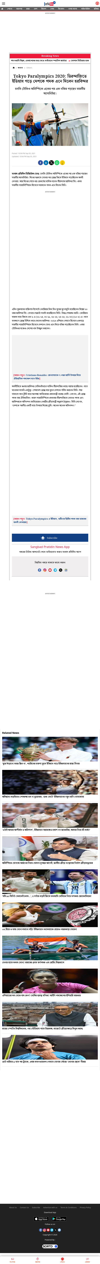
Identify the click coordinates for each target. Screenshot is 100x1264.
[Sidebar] (3, 3)
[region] (50, 33)
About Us (13, 1207)
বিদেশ (43, 8)
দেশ (35, 8)
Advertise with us (50, 1207)
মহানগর (19, 8)
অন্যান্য (20, 68)
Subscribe (36, 1207)
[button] (40, 162)
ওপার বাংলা (72, 8)
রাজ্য (28, 8)
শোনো (9, 8)
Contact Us (24, 1207)
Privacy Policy (85, 1207)
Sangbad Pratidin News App (49, 547)
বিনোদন (61, 8)
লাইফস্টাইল (85, 8)
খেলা (52, 8)
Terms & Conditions (68, 1207)
